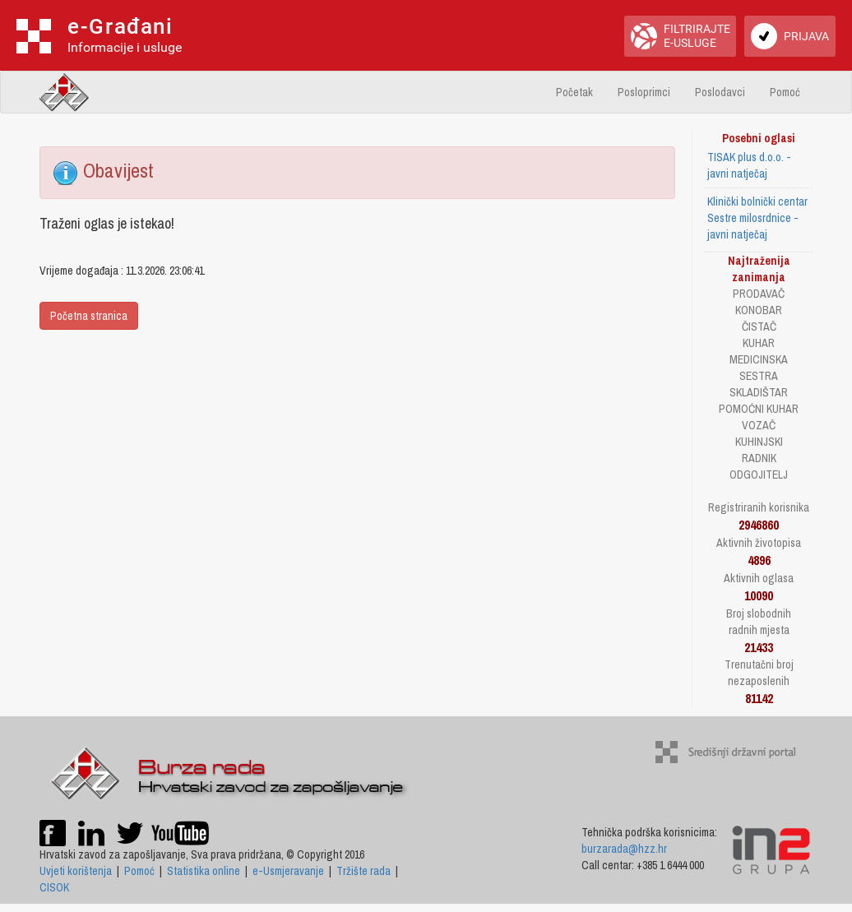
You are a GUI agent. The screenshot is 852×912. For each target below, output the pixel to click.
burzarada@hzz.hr (624, 848)
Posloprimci (644, 92)
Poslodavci (720, 92)
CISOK (54, 887)
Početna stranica (88, 315)
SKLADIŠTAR (758, 392)
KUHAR (759, 343)
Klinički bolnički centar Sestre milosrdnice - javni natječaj (757, 218)
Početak (574, 92)
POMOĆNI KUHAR (759, 408)
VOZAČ (759, 425)
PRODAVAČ (759, 293)
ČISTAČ (759, 326)
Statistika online (203, 870)
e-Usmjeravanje (288, 870)
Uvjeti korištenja (75, 870)
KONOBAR (758, 310)
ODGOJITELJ (758, 474)
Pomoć (785, 92)
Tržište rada (363, 870)
